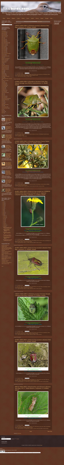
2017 (3, 208)
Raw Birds (19, 132)
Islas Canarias (4, 91)
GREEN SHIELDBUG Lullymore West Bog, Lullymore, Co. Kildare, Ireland (32, 26)
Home (4, 18)
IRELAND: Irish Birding (5, 255)
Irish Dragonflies (4, 84)
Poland (42, 18)
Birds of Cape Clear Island (5, 42)
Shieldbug (27, 75)
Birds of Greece (4, 51)
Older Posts (50, 431)
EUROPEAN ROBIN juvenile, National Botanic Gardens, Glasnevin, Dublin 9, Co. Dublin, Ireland (8, 155)
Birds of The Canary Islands (5, 53)
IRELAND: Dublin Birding (5, 252)
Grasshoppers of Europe (5, 76)
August (4, 223)
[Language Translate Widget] (6, 439)
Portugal (46, 18)
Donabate (21, 184)
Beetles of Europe (4, 35)
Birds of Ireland (4, 52)
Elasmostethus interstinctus (28, 426)
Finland (23, 18)
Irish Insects (40, 74)
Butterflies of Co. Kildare (5, 58)
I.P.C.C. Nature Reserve (38, 379)
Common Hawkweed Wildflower (21, 240)
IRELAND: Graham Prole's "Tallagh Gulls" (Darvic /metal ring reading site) (7, 248)
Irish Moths (3, 87)
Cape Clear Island (4, 60)
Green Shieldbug (29, 74)
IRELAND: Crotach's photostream (6, 251)
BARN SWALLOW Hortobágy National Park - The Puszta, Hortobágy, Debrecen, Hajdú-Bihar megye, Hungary (6, 172)
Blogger (41, 445)
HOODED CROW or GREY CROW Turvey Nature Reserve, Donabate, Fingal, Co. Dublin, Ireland (9, 181)
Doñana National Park (5, 66)
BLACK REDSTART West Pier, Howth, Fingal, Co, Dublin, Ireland (9, 120)
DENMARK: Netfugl (4, 246)
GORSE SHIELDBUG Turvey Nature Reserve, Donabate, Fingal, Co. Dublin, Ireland (32, 142)
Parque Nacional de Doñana (5, 98)
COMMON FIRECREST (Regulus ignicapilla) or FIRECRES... (6, 230)
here (31, 119)
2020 (3, 212)
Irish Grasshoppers (4, 85)
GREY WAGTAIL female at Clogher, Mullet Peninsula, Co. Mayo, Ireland (8, 190)
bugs (22, 74)
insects (39, 286)
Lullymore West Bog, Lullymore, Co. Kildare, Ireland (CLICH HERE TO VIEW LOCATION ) (30, 334)
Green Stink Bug (34, 74)
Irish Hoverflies (4, 86)
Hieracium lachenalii (39, 240)
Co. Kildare (25, 74)
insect (37, 286)
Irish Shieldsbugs (44, 74)
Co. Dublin (18, 184)
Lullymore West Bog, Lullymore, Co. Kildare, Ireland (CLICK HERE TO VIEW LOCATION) (30, 242)
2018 (3, 209)
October (4, 226)
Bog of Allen (18, 74)
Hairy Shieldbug (34, 240)
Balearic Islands (4, 33)
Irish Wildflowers (4, 90)
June (4, 222)
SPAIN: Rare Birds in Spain (5, 263)
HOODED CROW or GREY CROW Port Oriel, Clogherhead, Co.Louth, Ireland (9, 128)
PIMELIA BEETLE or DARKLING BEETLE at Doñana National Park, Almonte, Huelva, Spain (9, 164)
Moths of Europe (4, 96)
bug (21, 74)
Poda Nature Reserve (4, 99)
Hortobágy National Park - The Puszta (7, 78)
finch (2, 109)
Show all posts (40, 21)
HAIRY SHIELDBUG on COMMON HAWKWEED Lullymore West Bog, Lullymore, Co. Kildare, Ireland (32, 193)
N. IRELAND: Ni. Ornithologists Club (6, 262)
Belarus (8, 18)
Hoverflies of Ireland (4, 80)
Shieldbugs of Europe (35, 75)
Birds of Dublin (4, 39)
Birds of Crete (3, 46)
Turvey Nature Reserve (24, 185)
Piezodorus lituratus (43, 184)
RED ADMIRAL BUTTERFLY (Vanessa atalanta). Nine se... (7, 235)
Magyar (3, 93)
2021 (3, 213)
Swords (3, 105)
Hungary (3, 81)
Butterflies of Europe (4, 59)
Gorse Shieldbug (27, 184)
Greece (27, 18)
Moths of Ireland (4, 97)
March (4, 218)
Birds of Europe (4, 48)
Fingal (24, 184)
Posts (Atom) (19, 433)
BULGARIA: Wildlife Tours (5, 245)
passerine (3, 111)
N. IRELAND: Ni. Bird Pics (5, 260)
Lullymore (48, 74)
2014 (3, 204)
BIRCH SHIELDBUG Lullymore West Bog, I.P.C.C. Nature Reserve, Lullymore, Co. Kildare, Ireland (33, 388)
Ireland (32, 18)
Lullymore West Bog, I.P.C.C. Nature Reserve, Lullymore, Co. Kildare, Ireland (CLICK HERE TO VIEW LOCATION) (33, 381)
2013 (3, 203)
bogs (21, 286)
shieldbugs (30, 75)
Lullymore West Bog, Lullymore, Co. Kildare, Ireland (24, 76)
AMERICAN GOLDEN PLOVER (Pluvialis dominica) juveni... (7, 228)
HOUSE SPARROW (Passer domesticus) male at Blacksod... (7, 238)
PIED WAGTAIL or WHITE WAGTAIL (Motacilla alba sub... (7, 233)
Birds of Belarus (4, 40)
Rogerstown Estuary (4, 104)
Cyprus (18, 18)
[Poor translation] (3, 451)
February (4, 217)
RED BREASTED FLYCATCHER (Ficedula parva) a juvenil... (7, 240)
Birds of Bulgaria (4, 41)
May (4, 221)
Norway (37, 18)
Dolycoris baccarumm (29, 240)
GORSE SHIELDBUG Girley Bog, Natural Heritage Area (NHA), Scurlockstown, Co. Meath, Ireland (31, 83)
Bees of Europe (4, 34)
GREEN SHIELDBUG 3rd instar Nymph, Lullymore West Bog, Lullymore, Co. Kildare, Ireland (32, 294)
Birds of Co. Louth (4, 45)
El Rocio (3, 70)
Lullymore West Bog (17, 75)
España (3, 71)
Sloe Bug (30, 241)
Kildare (19, 241)
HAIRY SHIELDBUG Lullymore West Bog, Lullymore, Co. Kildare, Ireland (33, 248)
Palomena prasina (23, 75)
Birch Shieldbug (19, 426)
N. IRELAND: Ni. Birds (5, 261)
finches (3, 110)
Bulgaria (13, 18)
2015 (3, 205)
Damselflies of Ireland (4, 65)
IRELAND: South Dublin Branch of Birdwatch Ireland (6, 258)
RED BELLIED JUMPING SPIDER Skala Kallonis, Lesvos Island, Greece (9, 147)
